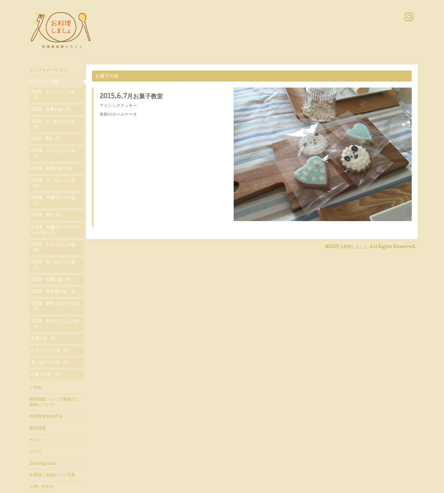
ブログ (35, 452)
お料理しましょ (353, 247)
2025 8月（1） (47, 139)
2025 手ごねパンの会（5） (53, 125)
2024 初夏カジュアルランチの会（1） (55, 230)
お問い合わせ (41, 487)
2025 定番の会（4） (52, 109)
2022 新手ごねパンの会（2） (55, 306)
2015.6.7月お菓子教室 (131, 97)
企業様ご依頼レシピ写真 (52, 475)
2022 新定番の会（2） (54, 292)
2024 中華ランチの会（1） (53, 201)
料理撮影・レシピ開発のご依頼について (54, 402)
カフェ (35, 440)
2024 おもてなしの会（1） (53, 154)
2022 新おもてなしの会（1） (55, 324)
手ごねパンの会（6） (51, 362)
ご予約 (35, 388)
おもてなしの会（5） (51, 350)
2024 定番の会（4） (52, 168)
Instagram (42, 463)
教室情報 (37, 428)
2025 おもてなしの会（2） (53, 95)
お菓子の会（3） (47, 374)
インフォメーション (48, 70)
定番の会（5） (44, 338)
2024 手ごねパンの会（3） (53, 183)
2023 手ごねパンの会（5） (53, 265)
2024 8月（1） (47, 215)
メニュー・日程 (44, 81)
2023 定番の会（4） (52, 280)
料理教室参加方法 (46, 416)
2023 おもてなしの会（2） (53, 248)
